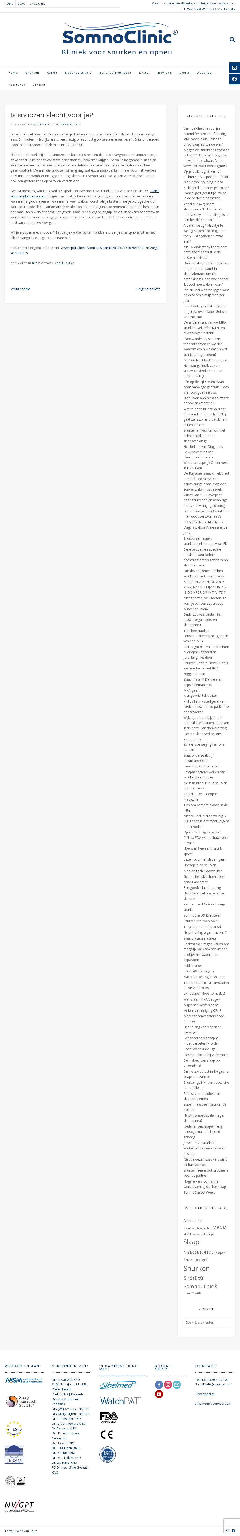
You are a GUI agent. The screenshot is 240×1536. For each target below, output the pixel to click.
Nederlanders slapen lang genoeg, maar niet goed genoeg (203, 1131)
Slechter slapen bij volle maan (206, 1054)
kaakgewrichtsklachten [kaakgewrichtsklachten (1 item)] (197, 1228)
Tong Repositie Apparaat (202, 927)
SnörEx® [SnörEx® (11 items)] (194, 1277)
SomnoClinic (70, 124)
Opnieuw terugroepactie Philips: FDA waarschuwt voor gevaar (206, 837)
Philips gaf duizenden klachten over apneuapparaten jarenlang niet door (206, 652)
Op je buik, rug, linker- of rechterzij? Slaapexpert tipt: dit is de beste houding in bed (206, 176)
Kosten (145, 72)
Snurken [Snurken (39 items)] (197, 1268)
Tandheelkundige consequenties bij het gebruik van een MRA (206, 635)
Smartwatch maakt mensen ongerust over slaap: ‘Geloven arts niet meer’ (206, 311)
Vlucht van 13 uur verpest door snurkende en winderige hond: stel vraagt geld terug (206, 500)
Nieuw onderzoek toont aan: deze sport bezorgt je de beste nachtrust (205, 252)
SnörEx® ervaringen (199, 971)
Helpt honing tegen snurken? (205, 932)
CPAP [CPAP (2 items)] (198, 1221)
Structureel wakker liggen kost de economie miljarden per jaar (206, 295)
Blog (21, 3)
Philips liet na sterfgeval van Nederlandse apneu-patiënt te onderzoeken (206, 706)
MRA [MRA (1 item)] (186, 1234)
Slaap (69, 263)
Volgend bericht (148, 289)
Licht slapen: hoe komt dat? (204, 993)
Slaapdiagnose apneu (200, 938)
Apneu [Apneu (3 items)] (189, 1220)
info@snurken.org (218, 1384)
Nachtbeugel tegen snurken (204, 977)
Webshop (204, 72)
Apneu (52, 72)
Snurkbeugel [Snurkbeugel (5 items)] (195, 1259)
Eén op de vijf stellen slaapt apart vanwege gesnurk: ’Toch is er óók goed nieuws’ (206, 387)
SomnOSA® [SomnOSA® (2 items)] (192, 1293)
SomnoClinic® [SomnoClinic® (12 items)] (201, 1286)
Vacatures (37, 3)
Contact (39, 84)
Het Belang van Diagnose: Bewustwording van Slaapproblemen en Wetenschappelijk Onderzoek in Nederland (206, 457)
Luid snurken (193, 965)
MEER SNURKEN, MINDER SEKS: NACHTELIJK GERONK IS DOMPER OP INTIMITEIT (205, 587)
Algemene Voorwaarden (212, 1403)
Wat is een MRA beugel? (202, 999)
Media (184, 72)
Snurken (32, 72)
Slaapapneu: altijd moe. (201, 766)
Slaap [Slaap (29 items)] (191, 1241)
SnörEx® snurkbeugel (200, 1049)
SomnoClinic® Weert (199, 1192)
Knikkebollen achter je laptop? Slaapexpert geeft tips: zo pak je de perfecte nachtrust (206, 193)
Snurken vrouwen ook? (201, 921)
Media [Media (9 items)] (219, 1227)
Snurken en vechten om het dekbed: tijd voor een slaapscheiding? (204, 435)
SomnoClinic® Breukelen (202, 915)
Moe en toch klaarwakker (203, 871)
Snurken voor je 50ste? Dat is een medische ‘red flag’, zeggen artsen (206, 668)
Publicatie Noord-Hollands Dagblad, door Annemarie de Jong (205, 527)
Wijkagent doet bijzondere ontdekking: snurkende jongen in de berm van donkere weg (206, 722)
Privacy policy (205, 1394)
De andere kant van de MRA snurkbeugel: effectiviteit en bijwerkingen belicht (205, 327)
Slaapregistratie (78, 72)
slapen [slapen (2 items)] (221, 1253)
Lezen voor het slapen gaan (205, 859)
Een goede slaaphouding (202, 887)
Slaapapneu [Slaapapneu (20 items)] (199, 1252)
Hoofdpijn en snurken (200, 865)
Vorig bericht (20, 289)
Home (9, 3)
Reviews (165, 72)
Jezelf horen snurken (199, 1142)
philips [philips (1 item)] (210, 1234)
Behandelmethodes (115, 72)
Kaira (34, 1530)
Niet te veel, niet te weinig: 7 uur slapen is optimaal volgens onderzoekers (206, 821)
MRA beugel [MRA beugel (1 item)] (197, 1234)
